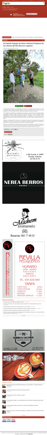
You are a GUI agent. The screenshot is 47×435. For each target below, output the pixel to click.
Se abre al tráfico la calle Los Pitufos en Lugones (15, 395)
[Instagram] (15, 129)
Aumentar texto (19, 106)
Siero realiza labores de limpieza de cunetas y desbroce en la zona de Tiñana (19, 306)
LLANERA (4, 7)
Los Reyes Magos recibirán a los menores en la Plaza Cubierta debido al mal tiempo (22, 405)
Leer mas (23, 315)
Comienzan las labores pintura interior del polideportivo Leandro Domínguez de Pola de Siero (22, 308)
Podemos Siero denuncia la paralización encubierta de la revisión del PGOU (19, 310)
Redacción (10, 134)
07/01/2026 (8, 387)
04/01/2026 (8, 401)
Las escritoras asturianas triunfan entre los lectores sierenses (17, 389)
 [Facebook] (13, 129)
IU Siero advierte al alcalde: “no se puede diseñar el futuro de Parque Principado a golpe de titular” (24, 400)
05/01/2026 (8, 396)
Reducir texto (28, 106)
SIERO (8, 7)
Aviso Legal (40, 432)
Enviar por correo (8, 132)
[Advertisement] (23, 27)
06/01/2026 (8, 391)
